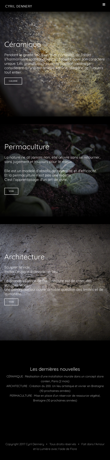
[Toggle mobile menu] (104, 4)
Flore (73, 449)
